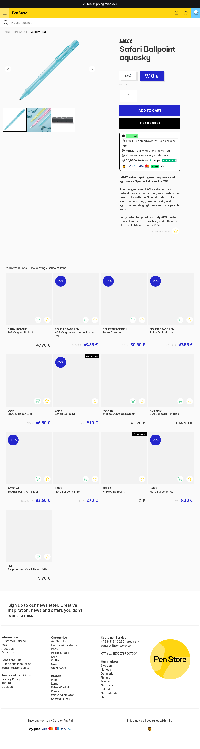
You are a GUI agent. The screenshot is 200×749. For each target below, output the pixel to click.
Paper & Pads (60, 653)
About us (7, 648)
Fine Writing (20, 31)
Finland (105, 677)
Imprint (6, 683)
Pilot (54, 680)
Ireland (105, 689)
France (105, 681)
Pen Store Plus (11, 660)
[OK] (100, 22)
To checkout (150, 123)
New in (55, 664)
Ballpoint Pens (38, 31)
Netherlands (109, 693)
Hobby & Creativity (64, 645)
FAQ (4, 645)
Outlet (55, 660)
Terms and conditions (15, 675)
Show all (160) (60, 699)
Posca (55, 691)
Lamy (125, 40)
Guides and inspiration (16, 664)
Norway (106, 669)
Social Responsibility (15, 667)
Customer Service (13, 641)
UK (103, 697)
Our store (7, 652)
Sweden (106, 665)
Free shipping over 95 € (100, 4)
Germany (107, 685)
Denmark (107, 673)
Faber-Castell (60, 687)
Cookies (7, 686)
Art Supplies (59, 641)
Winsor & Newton (63, 695)
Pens (7, 31)
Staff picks (58, 668)
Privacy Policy (10, 679)
